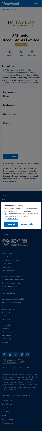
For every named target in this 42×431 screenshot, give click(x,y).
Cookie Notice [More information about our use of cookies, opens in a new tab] (12, 219)
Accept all (11, 224)
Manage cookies (27, 224)
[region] (21, 215)
